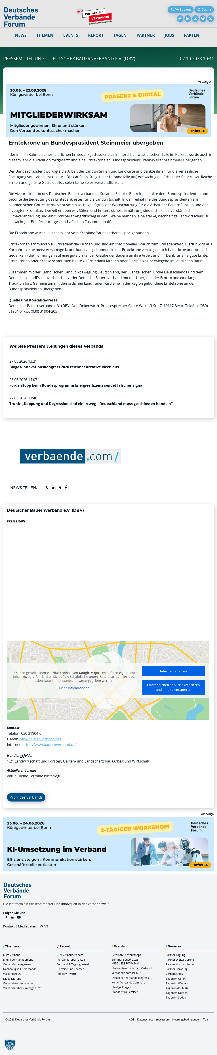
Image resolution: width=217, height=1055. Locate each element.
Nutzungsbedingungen (186, 1019)
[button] (10, 1045)
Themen (44, 35)
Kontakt (9, 926)
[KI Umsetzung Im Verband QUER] (108, 819)
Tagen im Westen (177, 983)
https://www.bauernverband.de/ (49, 744)
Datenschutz (145, 1019)
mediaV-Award (66, 973)
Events (70, 35)
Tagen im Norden (177, 992)
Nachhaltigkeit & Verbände (19, 969)
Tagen (120, 35)
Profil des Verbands (26, 797)
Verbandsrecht (12, 973)
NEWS (21, 35)
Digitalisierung (12, 978)
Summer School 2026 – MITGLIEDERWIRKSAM (126, 961)
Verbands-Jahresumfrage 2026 (22, 988)
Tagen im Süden (176, 997)
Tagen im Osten (175, 978)
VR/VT (44, 926)
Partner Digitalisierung (180, 959)
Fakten (191, 35)
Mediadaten (27, 926)
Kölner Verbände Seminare (128, 982)
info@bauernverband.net (40, 739)
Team (206, 1019)
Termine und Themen (70, 969)
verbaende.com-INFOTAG (127, 973)
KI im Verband (11, 955)
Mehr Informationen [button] (74, 688)
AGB (132, 1019)
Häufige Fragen (121, 987)
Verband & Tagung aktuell (73, 964)
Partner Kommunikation (180, 964)
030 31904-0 (31, 733)
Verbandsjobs (174, 973)
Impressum (163, 1019)
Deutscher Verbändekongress (130, 977)
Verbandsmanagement (17, 964)
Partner (146, 35)
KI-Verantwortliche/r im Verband (132, 968)
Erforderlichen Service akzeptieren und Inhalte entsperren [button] (173, 687)
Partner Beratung (177, 969)
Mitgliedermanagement (18, 959)
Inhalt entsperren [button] (173, 671)
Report (95, 35)
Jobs (169, 35)
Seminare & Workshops (126, 955)
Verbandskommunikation (18, 983)
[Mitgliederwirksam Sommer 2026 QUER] (108, 86)
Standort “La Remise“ (125, 992)
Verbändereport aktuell (71, 959)
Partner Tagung (175, 955)
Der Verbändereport (70, 955)
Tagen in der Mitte (177, 988)
